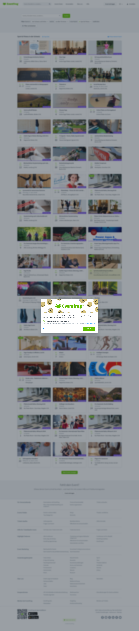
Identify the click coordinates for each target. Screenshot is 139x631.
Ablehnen (46, 329)
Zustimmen (89, 329)
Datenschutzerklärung (90, 323)
